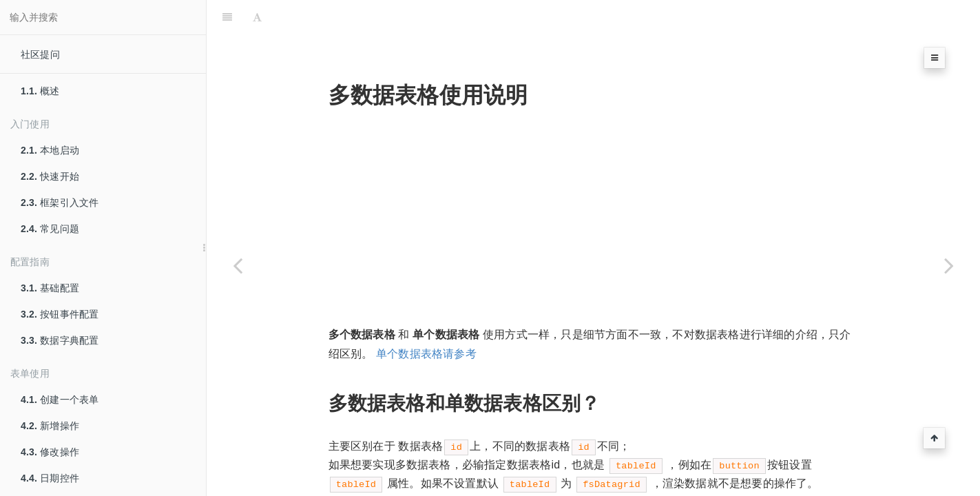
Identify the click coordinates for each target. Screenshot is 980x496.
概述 (40, 90)
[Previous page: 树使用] (238, 265)
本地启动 (50, 150)
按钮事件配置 (59, 314)
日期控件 (50, 478)
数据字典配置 (59, 340)
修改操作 (50, 451)
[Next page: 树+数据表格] (949, 265)
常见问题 (50, 228)
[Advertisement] (594, 175)
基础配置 (50, 287)
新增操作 (50, 425)
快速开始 (50, 176)
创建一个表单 (59, 399)
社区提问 (40, 54)
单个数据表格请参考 (426, 319)
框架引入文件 (59, 202)
